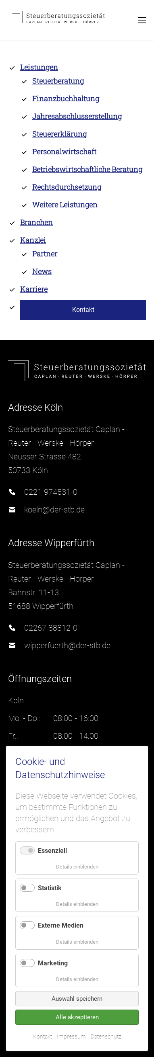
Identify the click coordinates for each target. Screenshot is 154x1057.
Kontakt (42, 1036)
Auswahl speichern (77, 998)
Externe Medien (60, 925)
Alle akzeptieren (77, 1017)
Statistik (50, 888)
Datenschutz (106, 1036)
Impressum (71, 1036)
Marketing (53, 963)
